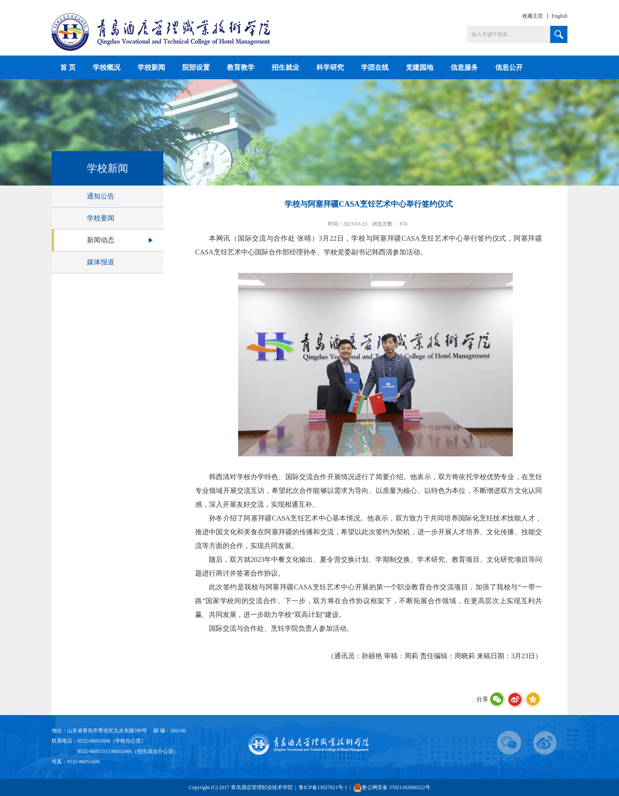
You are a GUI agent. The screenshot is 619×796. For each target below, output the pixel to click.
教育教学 (240, 67)
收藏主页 (532, 16)
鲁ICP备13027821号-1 (323, 787)
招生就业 (285, 67)
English (559, 16)
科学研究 (330, 67)
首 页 (68, 67)
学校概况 (106, 67)
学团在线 (375, 67)
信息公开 (509, 67)
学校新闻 (151, 67)
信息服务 (464, 67)
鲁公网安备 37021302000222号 (391, 788)
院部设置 (196, 67)
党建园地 (419, 67)
